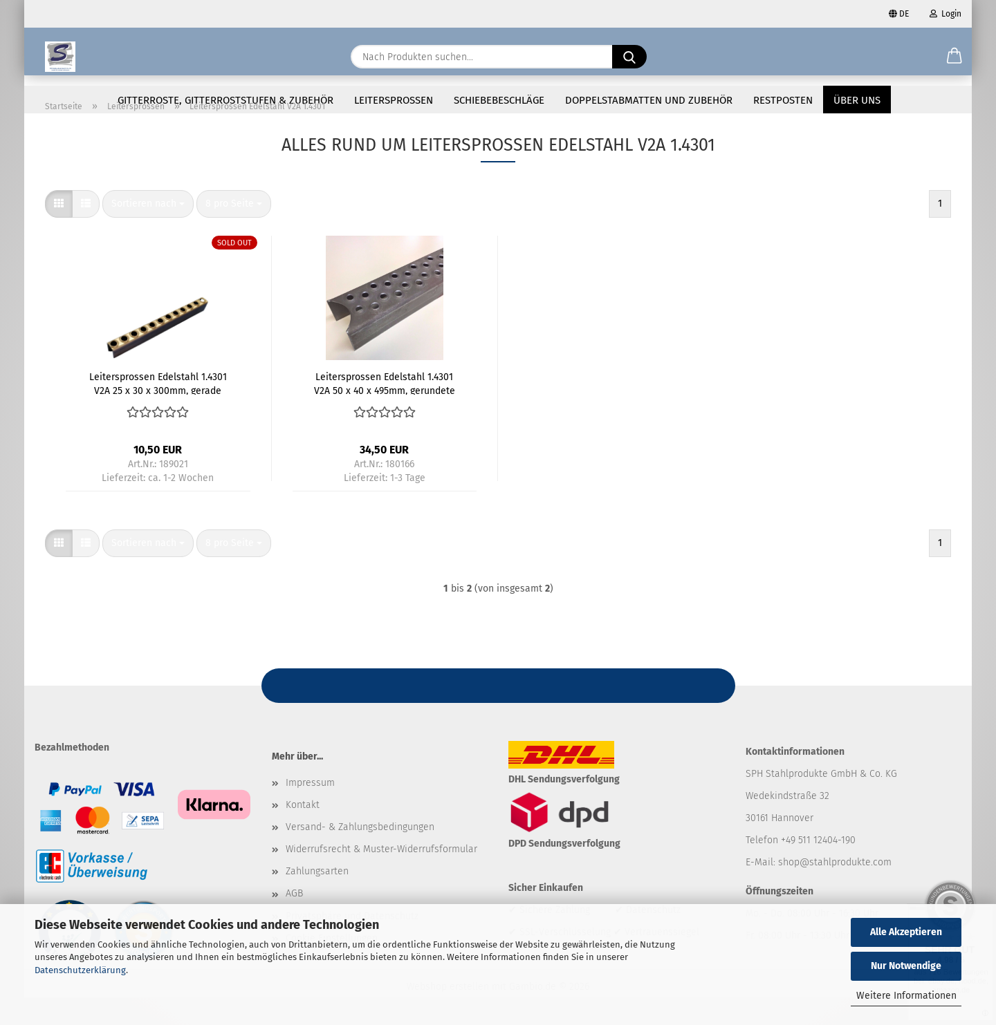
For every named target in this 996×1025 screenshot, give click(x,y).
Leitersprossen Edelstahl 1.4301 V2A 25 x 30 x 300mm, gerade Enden (158, 410)
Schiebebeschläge (499, 100)
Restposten (783, 100)
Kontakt (303, 832)
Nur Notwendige (906, 966)
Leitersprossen (393, 100)
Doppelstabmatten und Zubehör (648, 100)
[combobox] (148, 231)
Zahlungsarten (317, 899)
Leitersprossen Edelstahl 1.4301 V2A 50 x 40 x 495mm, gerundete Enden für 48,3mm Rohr (384, 410)
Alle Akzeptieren (906, 932)
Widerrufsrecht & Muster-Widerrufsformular (381, 877)
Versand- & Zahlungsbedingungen (360, 855)
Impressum (310, 810)
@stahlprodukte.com (846, 890)
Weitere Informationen (906, 996)
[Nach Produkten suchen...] (629, 56)
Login (945, 14)
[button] (954, 57)
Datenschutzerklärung (80, 970)
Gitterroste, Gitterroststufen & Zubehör (225, 100)
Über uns (856, 100)
